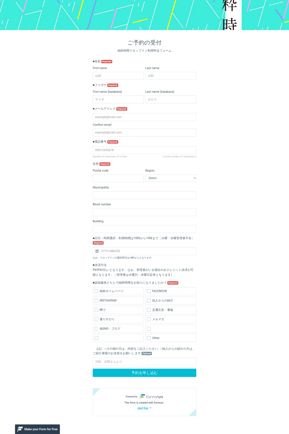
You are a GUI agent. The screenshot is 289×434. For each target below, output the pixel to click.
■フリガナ (105, 85)
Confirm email (102, 125)
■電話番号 (105, 142)
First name (100, 68)
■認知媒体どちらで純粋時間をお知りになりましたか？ (135, 283)
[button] (144, 402)
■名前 (102, 61)
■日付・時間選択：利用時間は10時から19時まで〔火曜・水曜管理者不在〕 (143, 240)
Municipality (101, 187)
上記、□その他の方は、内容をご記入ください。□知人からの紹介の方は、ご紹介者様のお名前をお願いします (144, 351)
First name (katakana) (107, 91)
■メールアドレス (110, 109)
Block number (102, 204)
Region (149, 170)
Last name (152, 68)
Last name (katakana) (159, 91)
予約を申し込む (144, 373)
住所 (101, 164)
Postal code (100, 170)
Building (98, 221)
